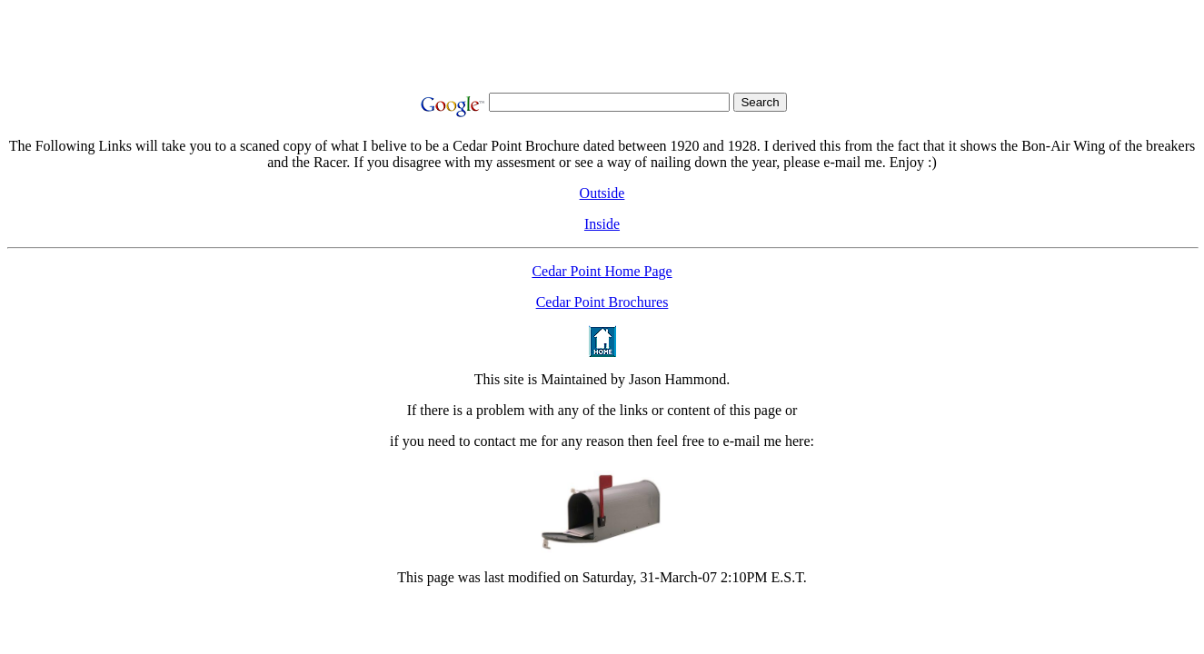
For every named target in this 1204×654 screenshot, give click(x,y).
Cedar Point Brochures (602, 302)
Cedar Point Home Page (602, 271)
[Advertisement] (602, 48)
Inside (602, 224)
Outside (602, 193)
